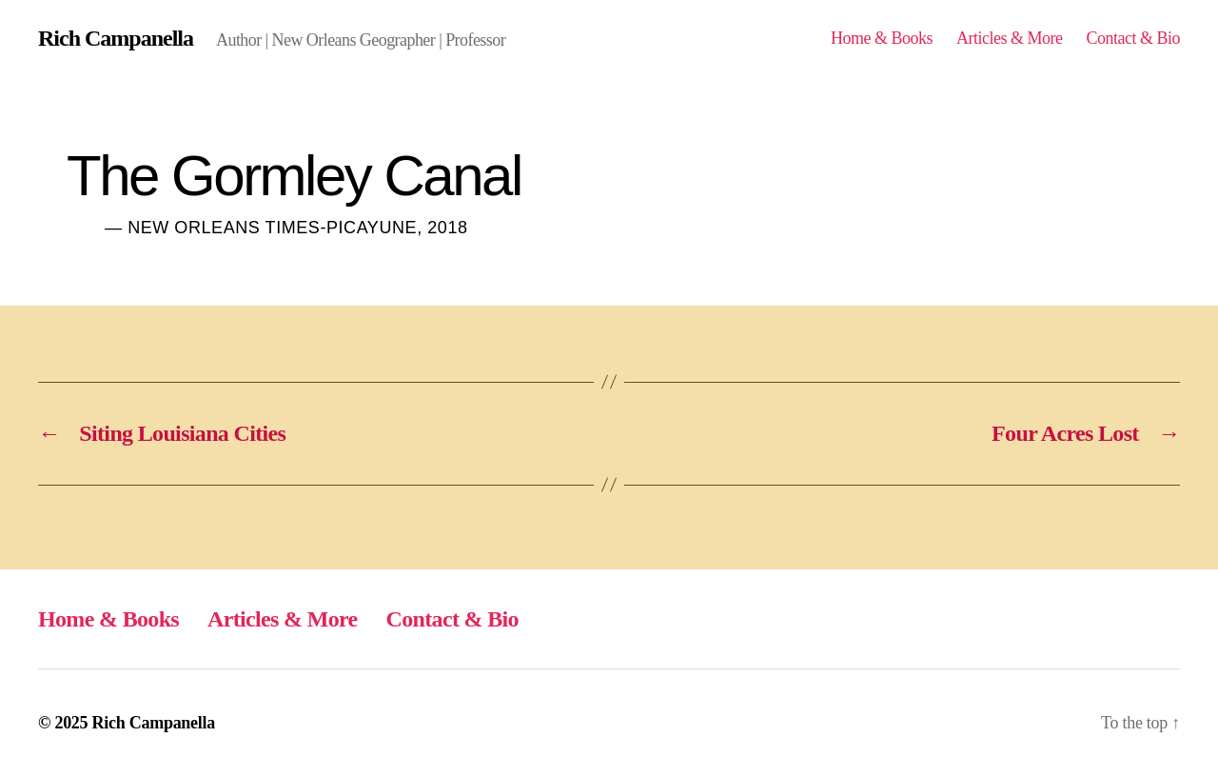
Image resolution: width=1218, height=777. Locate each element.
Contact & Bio (1133, 38)
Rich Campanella (115, 38)
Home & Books (882, 38)
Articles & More (1009, 38)
